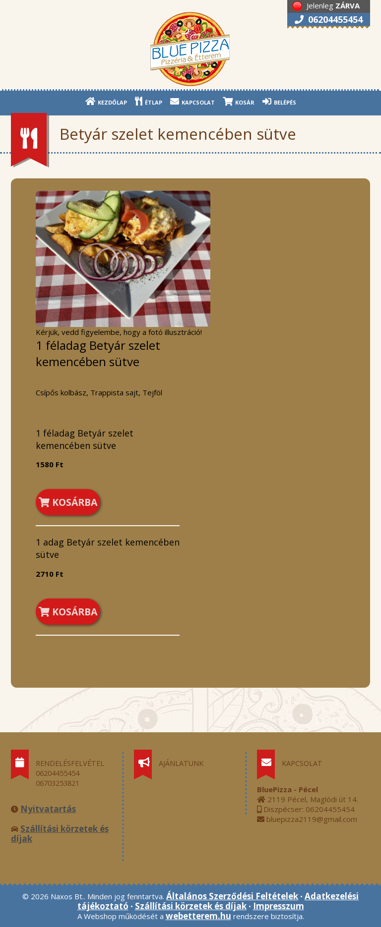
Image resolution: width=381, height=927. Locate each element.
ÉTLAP (148, 101)
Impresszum (278, 906)
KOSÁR (238, 101)
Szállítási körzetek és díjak (60, 833)
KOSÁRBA (68, 502)
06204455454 (329, 19)
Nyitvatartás (48, 809)
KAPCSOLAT (192, 101)
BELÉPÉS (279, 101)
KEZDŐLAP (106, 101)
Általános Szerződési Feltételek (232, 896)
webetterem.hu (198, 916)
